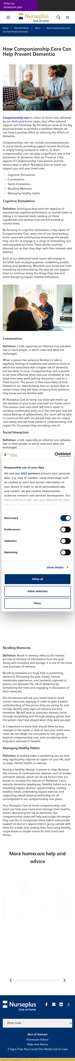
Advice (38, 28)
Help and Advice (37, 1044)
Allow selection (37, 591)
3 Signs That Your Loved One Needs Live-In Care (37, 1049)
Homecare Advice (37, 1039)
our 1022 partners (27, 473)
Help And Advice (21, 28)
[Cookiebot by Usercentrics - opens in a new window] (55, 454)
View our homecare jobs (13, 5)
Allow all (37, 579)
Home (5, 28)
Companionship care (16, 117)
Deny (37, 603)
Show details (55, 567)
